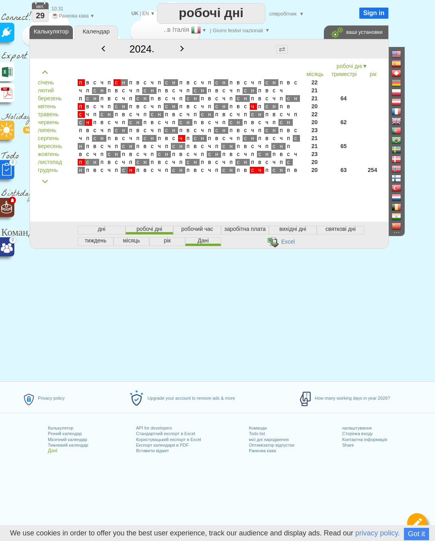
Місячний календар (67, 439)
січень (46, 82)
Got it (416, 534)
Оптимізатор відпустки (271, 445)
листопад (50, 162)
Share (348, 445)
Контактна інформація (364, 439)
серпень (48, 138)
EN (145, 13)
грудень (48, 170)
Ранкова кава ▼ (73, 16)
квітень (47, 106)
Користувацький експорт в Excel (168, 439)
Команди (258, 428)
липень (47, 130)
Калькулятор (60, 428)
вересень (50, 146)
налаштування (357, 428)
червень (48, 122)
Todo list (257, 433)
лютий (46, 90)
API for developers (154, 428)
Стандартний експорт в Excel (165, 433)
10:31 (57, 9)
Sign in (373, 13)
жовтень (48, 154)
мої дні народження (269, 439)
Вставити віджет (152, 450)
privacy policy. (377, 533)
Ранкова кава (262, 450)
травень (48, 114)
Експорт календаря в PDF (162, 445)
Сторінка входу (357, 433)
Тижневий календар (68, 445)
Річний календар (65, 433)
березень (50, 98)
